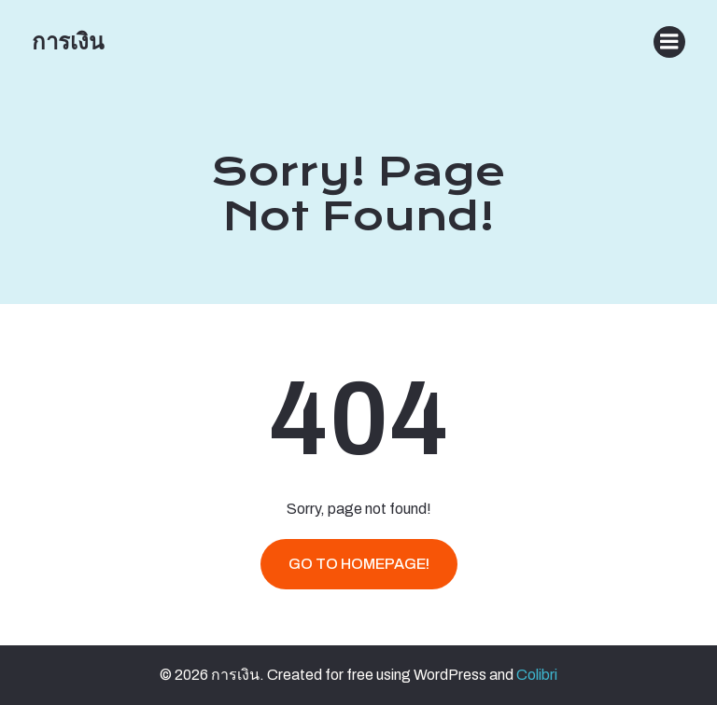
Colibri (536, 675)
